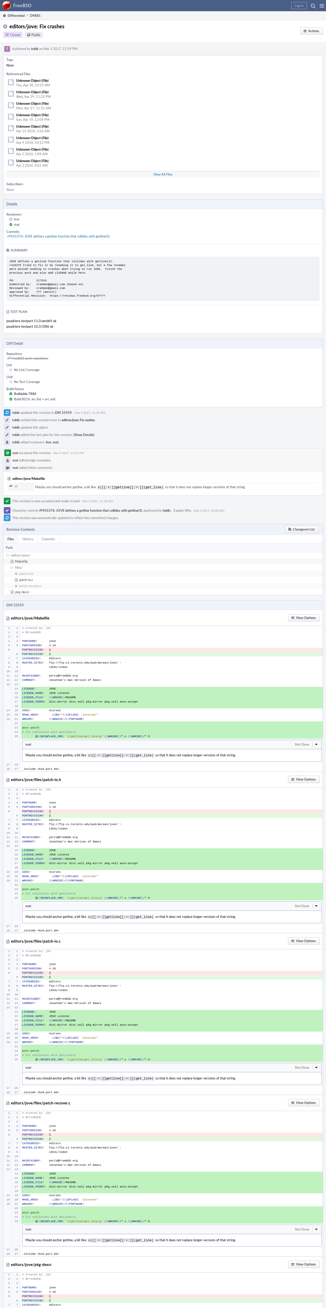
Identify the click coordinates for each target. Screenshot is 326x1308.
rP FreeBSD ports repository (27, 358)
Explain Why (183, 510)
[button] (322, 5)
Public (36, 34)
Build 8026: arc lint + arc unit (35, 399)
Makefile (21, 561)
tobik (34, 48)
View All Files (163, 174)
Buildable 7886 (25, 393)
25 (13, 486)
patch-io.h (26, 573)
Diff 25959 (63, 412)
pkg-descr (22, 591)
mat (17, 224)
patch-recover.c (30, 585)
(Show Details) (83, 434)
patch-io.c (26, 579)
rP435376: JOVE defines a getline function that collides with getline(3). (58, 236)
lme (16, 219)
